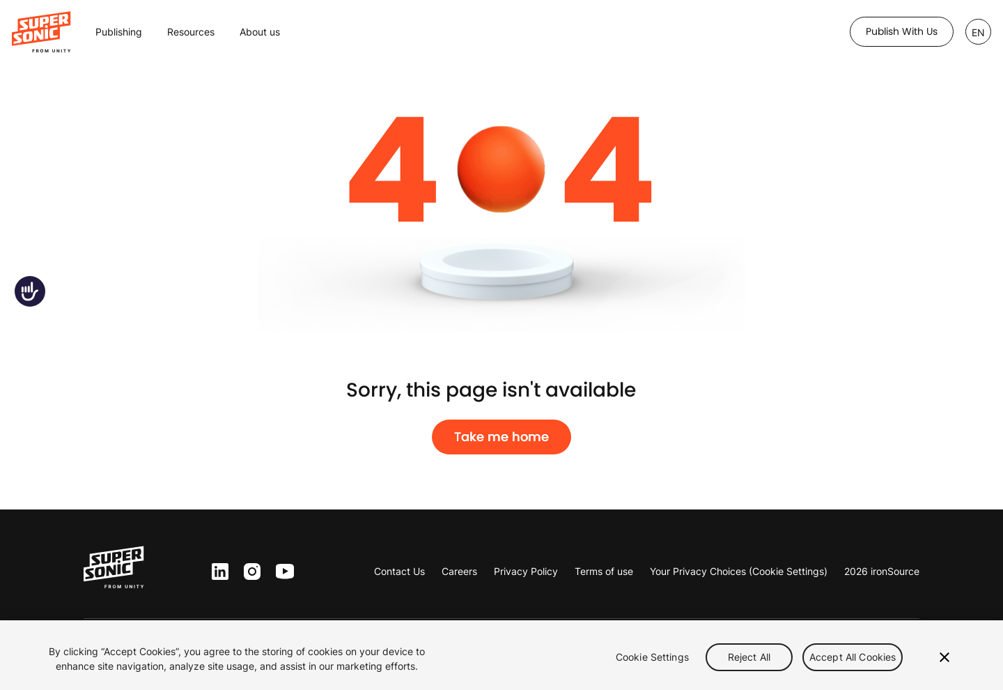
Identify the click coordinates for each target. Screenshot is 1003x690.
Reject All (749, 657)
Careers (459, 571)
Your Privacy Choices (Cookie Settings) (738, 571)
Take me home (501, 437)
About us (260, 32)
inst (252, 572)
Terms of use (604, 571)
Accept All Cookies (852, 657)
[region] (501, 655)
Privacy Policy (526, 571)
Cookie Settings (652, 657)
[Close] (944, 657)
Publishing (118, 32)
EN (978, 32)
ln (217, 572)
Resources (191, 32)
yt (282, 572)
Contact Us (399, 571)
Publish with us (902, 31)
